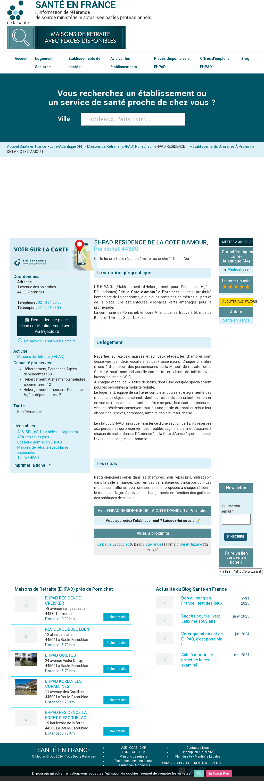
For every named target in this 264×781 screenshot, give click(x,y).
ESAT (125, 752)
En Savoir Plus (219, 773)
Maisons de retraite (133, 756)
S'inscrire (235, 536)
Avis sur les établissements (123, 62)
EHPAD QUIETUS (60, 655)
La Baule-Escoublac (113, 544)
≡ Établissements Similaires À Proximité (222, 146)
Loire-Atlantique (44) (67, 146)
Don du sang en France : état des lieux (201, 601)
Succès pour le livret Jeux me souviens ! (200, 619)
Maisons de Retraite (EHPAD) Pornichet (119, 146)
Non (187, 259)
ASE (124, 748)
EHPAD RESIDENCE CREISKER (63, 601)
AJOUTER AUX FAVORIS (237, 301)
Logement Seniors (44, 62)
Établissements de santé (84, 62)
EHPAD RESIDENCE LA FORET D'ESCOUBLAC (66, 715)
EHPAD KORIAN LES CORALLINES (63, 684)
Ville (65, 118)
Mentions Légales (207, 756)
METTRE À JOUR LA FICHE (237, 242)
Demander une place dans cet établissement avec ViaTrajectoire (46, 325)
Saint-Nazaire (191, 544)
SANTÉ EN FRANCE (64, 750)
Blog (245, 58)
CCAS (133, 748)
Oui (175, 259)
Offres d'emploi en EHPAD (216, 62)
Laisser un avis (236, 280)
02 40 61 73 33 (49, 308)
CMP (142, 748)
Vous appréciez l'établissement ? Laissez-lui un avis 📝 (153, 521)
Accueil (21, 58)
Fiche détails (116, 617)
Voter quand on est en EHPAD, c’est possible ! (202, 639)
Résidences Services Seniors (133, 761)
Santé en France (236, 320)
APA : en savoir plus (33, 437)
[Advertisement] (132, 195)
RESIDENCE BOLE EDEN (67, 629)
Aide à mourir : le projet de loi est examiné (197, 660)
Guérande (153, 544)
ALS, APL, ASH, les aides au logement (47, 432)
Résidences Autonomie (133, 765)
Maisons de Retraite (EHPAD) (40, 357)
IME (134, 752)
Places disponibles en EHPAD (173, 62)
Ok (199, 773)
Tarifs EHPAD (28, 458)
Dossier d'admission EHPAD (39, 442)
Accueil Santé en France (26, 146)
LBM (142, 752)
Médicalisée (238, 269)
